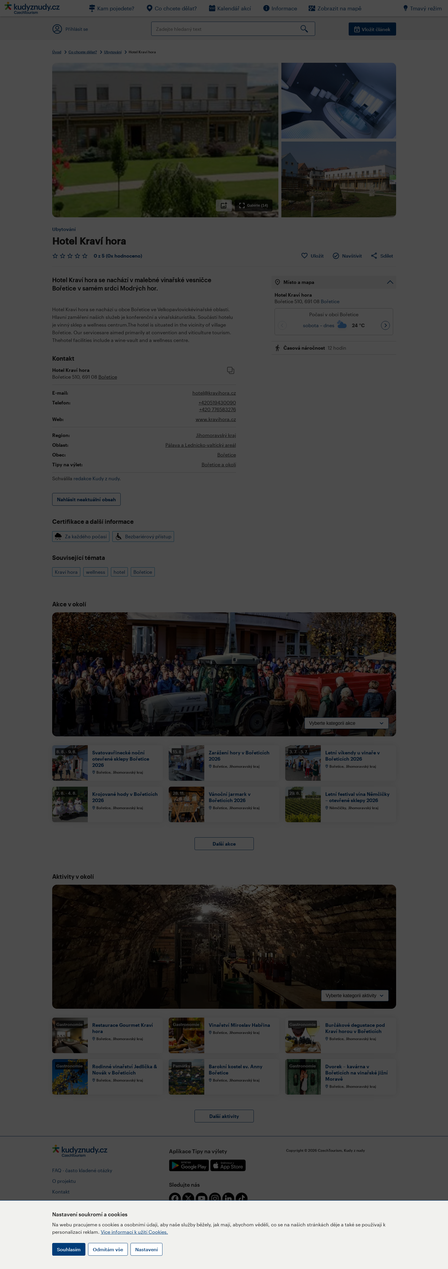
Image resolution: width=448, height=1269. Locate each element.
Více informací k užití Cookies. (134, 1232)
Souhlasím (69, 1249)
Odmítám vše (108, 1249)
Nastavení (146, 1249)
